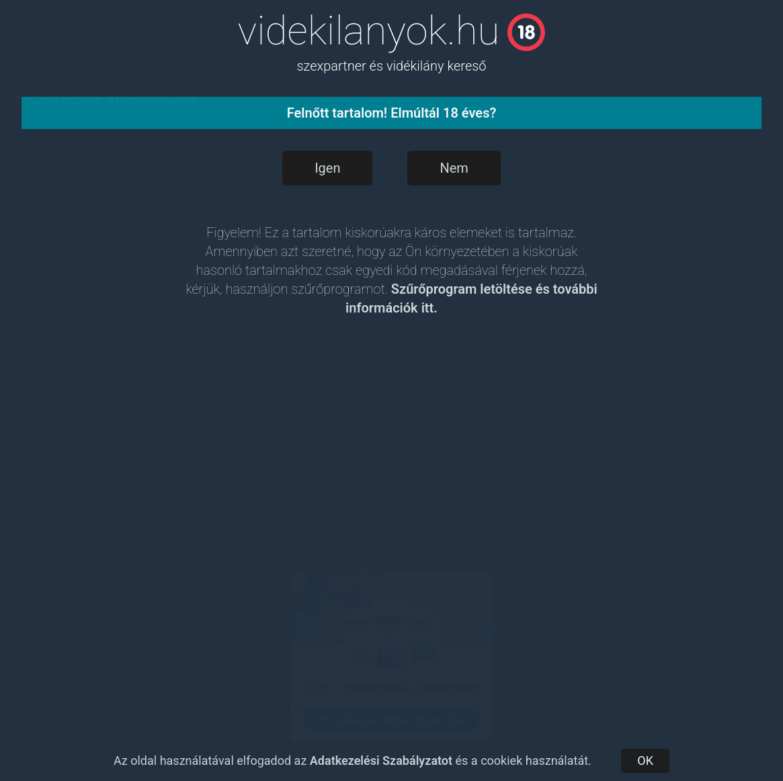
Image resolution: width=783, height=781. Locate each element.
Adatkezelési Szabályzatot (381, 760)
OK (645, 760)
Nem (454, 168)
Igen (327, 168)
